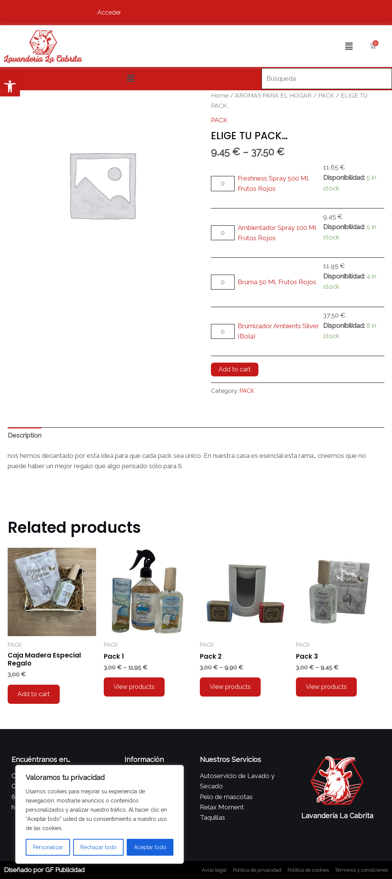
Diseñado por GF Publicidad (44, 870)
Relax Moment (222, 807)
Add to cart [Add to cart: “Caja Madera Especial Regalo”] (34, 694)
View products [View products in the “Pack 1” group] (134, 686)
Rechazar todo (98, 847)
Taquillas (212, 817)
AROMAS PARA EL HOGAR (273, 95)
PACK (326, 95)
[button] (10, 86)
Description (24, 435)
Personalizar (48, 847)
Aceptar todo (150, 847)
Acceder (109, 12)
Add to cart (235, 369)
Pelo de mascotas (226, 797)
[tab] (24, 435)
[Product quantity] (223, 183)
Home (220, 95)
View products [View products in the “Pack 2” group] (230, 686)
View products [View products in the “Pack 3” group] (326, 686)
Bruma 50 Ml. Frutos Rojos (277, 282)
